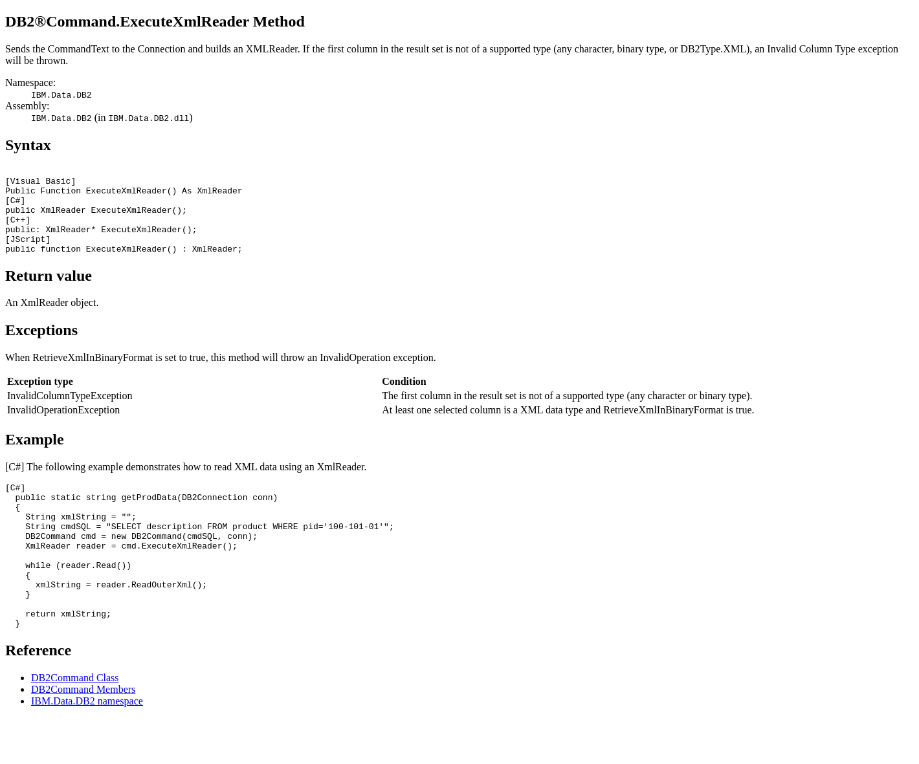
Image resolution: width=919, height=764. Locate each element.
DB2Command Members (83, 735)
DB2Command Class (75, 724)
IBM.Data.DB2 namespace (87, 747)
